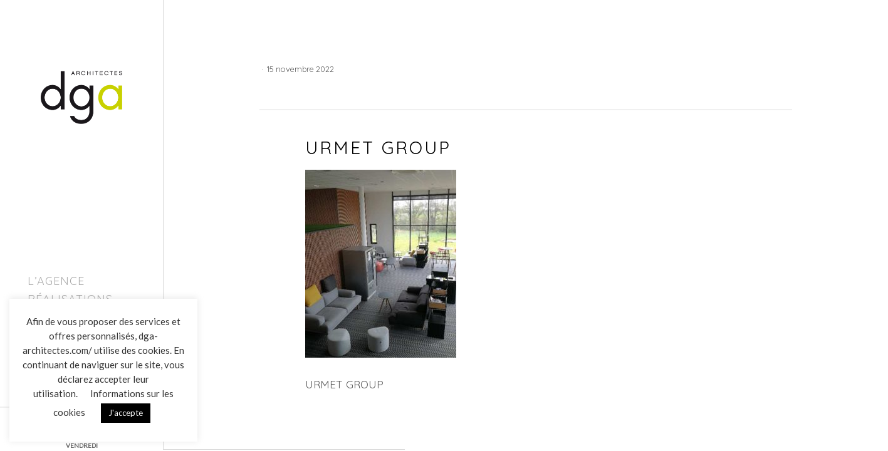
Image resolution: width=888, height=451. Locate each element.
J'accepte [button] (125, 413)
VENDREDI (82, 445)
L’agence (56, 281)
